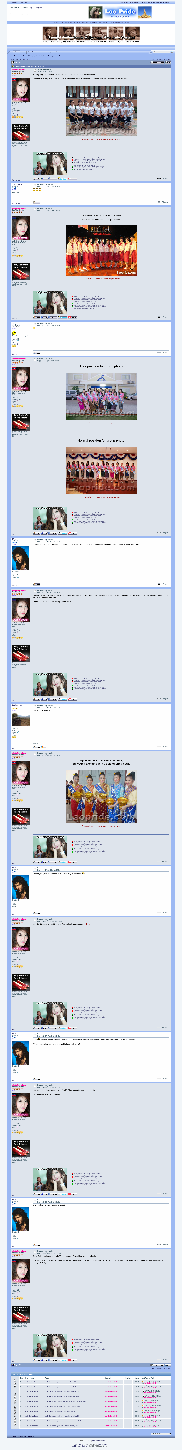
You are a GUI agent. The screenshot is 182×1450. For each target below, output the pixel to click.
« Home (14, 1436)
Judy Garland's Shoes (122, 22)
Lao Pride (56, 22)
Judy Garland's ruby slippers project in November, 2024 (63, 1416)
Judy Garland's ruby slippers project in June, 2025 (61, 1382)
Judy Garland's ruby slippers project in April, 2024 (61, 1411)
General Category (29, 56)
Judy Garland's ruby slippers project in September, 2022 (63, 1421)
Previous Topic (158, 59)
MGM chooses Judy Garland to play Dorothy (87, 158)
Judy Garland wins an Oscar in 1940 (84, 165)
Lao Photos (64, 22)
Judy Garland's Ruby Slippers (104, 22)
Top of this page (29, 1436)
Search (31, 52)
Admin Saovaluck (24, 59)
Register (39, 8)
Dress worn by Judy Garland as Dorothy (85, 162)
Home (16, 52)
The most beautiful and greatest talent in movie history (90, 168)
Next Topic (167, 59)
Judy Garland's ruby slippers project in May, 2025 (61, 1387)
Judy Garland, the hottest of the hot (84, 169)
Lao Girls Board (41, 56)
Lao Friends (41, 52)
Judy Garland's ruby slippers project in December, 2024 (63, 1406)
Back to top (16, 180)
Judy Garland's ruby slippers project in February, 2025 (62, 1391)
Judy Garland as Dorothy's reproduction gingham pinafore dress (66, 1401)
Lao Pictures (73, 22)
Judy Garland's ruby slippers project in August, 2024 (62, 1426)
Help (23, 52)
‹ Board (20, 1436)
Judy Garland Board (31, 1382)
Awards (67, 52)
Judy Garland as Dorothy (86, 22)
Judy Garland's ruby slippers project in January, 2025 (62, 1396)
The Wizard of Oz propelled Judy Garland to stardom (89, 159)
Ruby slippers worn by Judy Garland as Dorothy (88, 161)
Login (31, 8)
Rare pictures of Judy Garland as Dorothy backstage (89, 166)
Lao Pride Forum (16, 56)
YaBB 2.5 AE (102, 1444)
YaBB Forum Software (80, 1446)
